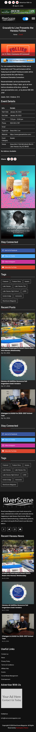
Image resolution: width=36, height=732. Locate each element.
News (3, 658)
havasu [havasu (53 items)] (27, 281)
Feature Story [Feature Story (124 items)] (16, 281)
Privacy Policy (5, 661)
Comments (20, 54)
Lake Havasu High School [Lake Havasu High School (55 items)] (11, 291)
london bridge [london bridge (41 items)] (7, 296)
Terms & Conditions (7, 665)
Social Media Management (9, 676)
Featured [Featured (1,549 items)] (5, 281)
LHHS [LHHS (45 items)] (24, 291)
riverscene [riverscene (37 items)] (18, 296)
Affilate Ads (5, 668)
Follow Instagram (9, 262)
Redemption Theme (22, 728)
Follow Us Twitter (9, 256)
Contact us (4, 654)
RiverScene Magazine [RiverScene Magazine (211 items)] (9, 301)
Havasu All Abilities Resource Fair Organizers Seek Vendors (14, 382)
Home (15, 34)
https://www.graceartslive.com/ (20, 134)
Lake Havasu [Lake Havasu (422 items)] (7, 286)
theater (12, 138)
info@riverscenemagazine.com (11, 718)
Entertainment (5, 679)
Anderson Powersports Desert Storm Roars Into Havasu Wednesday (17, 349)
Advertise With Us (25, 2)
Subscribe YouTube (10, 267)
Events (3, 672)
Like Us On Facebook (10, 250)
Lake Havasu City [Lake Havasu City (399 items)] (20, 286)
